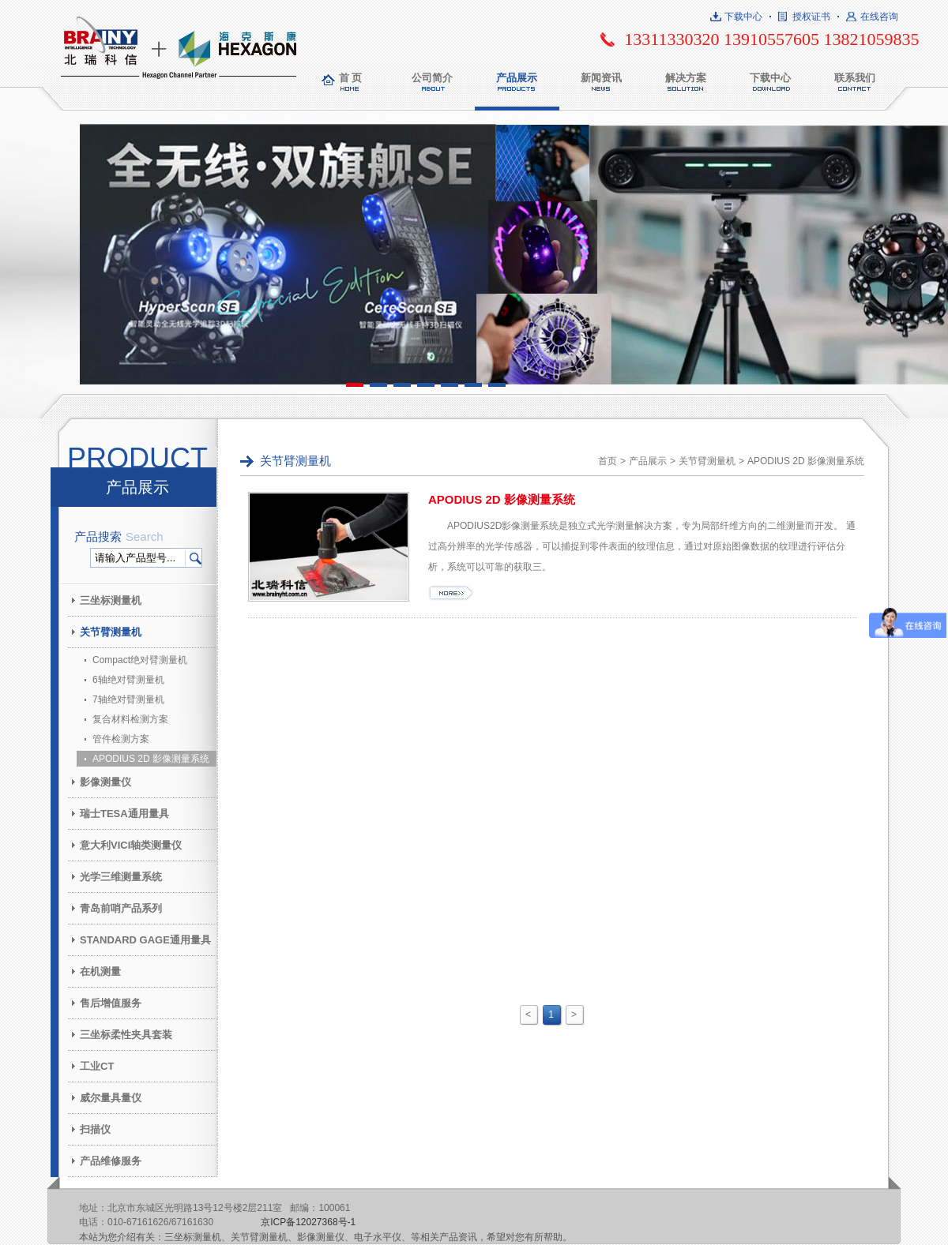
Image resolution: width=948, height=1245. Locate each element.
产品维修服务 (110, 1161)
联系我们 (854, 78)
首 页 (351, 78)
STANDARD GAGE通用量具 (145, 940)
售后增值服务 (110, 1003)
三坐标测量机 (110, 600)
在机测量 (100, 971)
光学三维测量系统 (121, 877)
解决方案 (685, 78)
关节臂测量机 (110, 632)
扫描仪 (95, 1129)
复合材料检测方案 (130, 719)
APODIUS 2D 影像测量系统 (150, 758)
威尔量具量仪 (110, 1098)
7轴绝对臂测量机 (128, 699)
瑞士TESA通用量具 (124, 813)
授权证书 (811, 16)
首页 (607, 461)
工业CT (97, 1066)
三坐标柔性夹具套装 (126, 1035)
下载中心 (743, 16)
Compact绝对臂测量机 (139, 660)
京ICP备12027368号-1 (308, 1222)
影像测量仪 (105, 782)
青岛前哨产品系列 (121, 908)
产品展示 (516, 78)
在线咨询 (879, 16)
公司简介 (432, 78)
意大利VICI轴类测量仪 (131, 845)
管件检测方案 (120, 738)
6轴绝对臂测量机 (128, 679)
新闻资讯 (601, 78)
